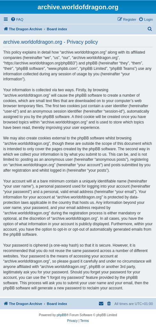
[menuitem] (17, 19)
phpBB (61, 315)
